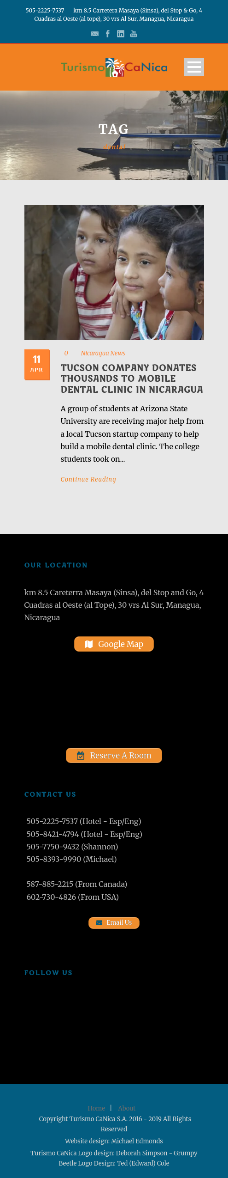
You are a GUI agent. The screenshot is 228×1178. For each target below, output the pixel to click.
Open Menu (194, 67)
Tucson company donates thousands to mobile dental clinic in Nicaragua (132, 379)
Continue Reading (89, 479)
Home (96, 1108)
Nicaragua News (103, 353)
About (127, 1108)
